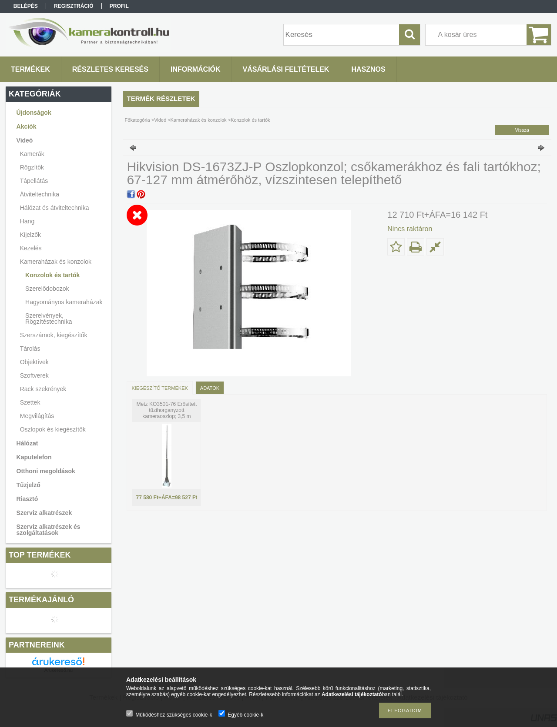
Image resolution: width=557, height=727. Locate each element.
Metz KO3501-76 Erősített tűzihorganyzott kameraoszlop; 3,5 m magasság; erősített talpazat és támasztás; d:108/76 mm (167, 416)
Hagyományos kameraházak (63, 302)
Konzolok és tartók (52, 275)
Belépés (25, 6)
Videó (160, 120)
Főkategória (137, 120)
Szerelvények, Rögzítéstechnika (48, 318)
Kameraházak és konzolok (199, 120)
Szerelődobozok (47, 288)
